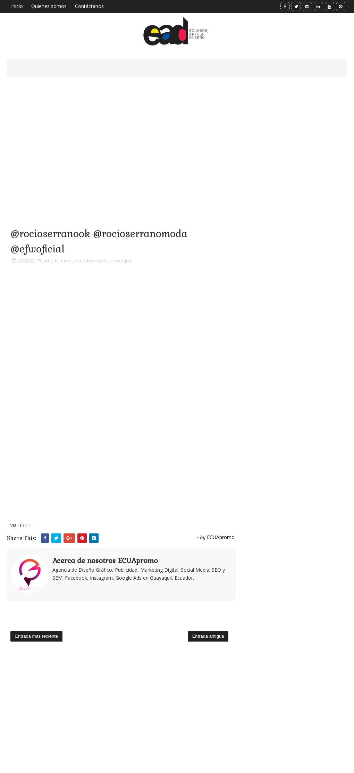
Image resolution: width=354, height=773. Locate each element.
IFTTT (25, 525)
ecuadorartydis (91, 260)
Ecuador (63, 260)
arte (47, 260)
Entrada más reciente (36, 636)
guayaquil (120, 260)
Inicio (17, 6)
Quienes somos (49, 6)
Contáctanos (89, 6)
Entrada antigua (208, 636)
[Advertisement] (121, 142)
